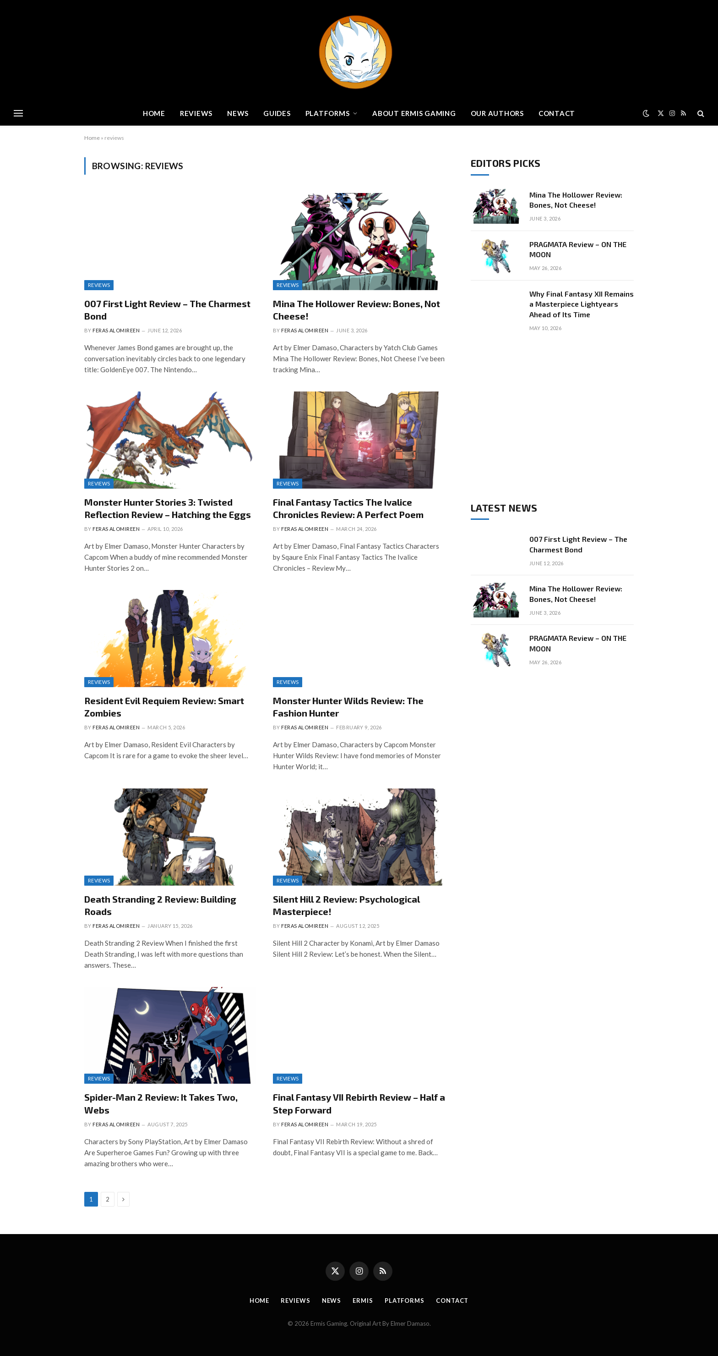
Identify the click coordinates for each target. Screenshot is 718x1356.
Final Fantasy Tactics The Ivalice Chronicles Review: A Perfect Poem (348, 508)
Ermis (363, 1300)
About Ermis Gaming (414, 113)
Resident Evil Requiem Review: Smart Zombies (164, 706)
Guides (277, 113)
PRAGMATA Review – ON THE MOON (577, 249)
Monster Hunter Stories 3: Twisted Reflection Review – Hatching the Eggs (167, 508)
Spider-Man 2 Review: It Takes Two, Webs (161, 1103)
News (238, 113)
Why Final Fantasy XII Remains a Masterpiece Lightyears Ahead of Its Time (581, 304)
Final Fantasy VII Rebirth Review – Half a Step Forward (359, 1103)
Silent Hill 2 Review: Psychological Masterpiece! (346, 905)
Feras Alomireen (116, 330)
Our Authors (497, 113)
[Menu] (18, 113)
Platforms (327, 113)
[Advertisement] (552, 417)
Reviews (196, 113)
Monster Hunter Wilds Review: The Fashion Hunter (348, 706)
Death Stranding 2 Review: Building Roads (160, 905)
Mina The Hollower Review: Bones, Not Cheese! (356, 309)
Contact (556, 113)
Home (154, 113)
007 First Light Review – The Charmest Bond (167, 309)
